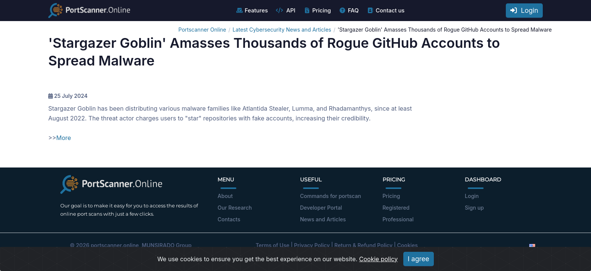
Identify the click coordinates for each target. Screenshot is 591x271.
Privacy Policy (312, 245)
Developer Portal (321, 207)
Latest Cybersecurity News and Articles (282, 29)
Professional (398, 219)
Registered (396, 207)
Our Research (234, 207)
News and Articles (323, 219)
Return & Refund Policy (363, 245)
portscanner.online (115, 245)
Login (524, 10)
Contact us (386, 10)
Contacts (228, 219)
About (225, 196)
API (286, 10)
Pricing (317, 10)
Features (252, 10)
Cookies (407, 245)
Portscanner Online (202, 29)
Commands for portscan (330, 196)
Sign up (474, 207)
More (63, 138)
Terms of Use (272, 245)
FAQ (349, 10)
